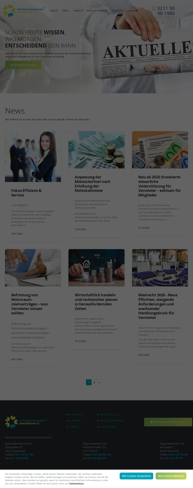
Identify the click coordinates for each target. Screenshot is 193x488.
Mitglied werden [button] (97, 10)
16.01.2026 (16, 233)
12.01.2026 (80, 229)
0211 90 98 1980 (24, 454)
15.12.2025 (80, 341)
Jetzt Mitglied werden (23, 65)
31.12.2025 (143, 227)
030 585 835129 (96, 458)
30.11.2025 (16, 359)
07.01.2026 (143, 354)
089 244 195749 (173, 458)
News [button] (65, 10)
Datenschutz (109, 414)
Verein (73, 427)
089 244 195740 (179, 454)
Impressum (107, 427)
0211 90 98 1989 (19, 458)
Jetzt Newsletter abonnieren (168, 422)
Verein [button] (54, 10)
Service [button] (77, 10)
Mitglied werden (112, 420)
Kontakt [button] (117, 10)
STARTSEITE (76, 414)
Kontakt (75, 420)
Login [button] (133, 10)
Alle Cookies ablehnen (171, 476)
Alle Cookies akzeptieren (136, 476)
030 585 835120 (102, 454)
